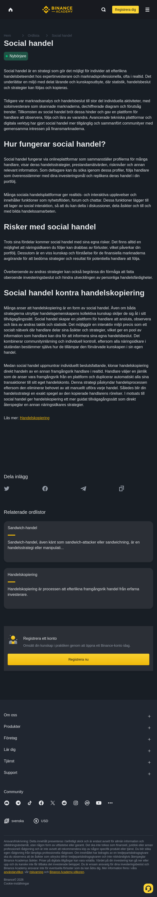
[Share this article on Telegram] (83, 488)
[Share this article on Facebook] (45, 488)
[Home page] (57, 9)
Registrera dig (125, 10)
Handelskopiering (35, 418)
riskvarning (36, 872)
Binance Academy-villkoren (67, 872)
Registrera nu (78, 659)
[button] (147, 9)
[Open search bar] (102, 9)
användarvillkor (13, 872)
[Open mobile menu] (147, 9)
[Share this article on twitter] (7, 488)
